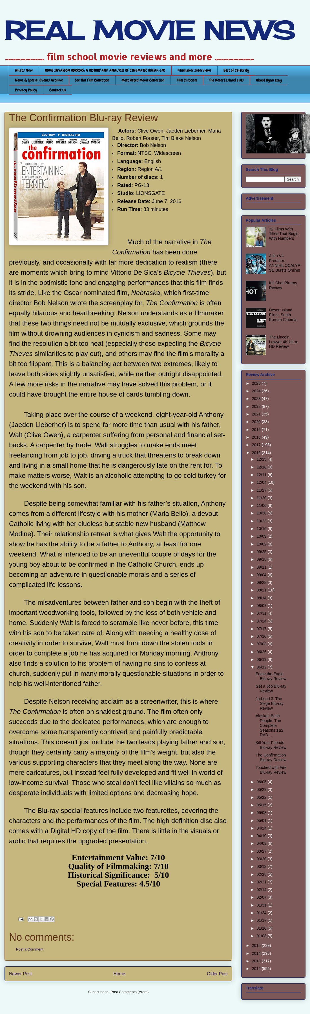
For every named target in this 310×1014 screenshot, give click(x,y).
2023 (257, 398)
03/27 (261, 851)
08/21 (261, 590)
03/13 (261, 866)
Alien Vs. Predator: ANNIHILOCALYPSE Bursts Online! (284, 263)
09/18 (261, 559)
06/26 (261, 652)
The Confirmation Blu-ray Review (271, 757)
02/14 (261, 889)
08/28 (261, 582)
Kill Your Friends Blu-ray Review (271, 745)
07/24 (261, 621)
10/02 (261, 544)
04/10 (261, 835)
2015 (257, 945)
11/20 (261, 498)
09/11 (261, 567)
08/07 (261, 605)
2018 (257, 437)
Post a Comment (29, 949)
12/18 (261, 467)
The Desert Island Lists (226, 80)
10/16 (261, 528)
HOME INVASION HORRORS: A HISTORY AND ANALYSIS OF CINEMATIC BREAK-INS (105, 70)
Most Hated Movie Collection (143, 80)
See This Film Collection (92, 80)
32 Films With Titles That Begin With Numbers (283, 234)
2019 (257, 429)
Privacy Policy (26, 90)
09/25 (261, 551)
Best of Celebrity (236, 70)
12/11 (261, 474)
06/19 (261, 659)
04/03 (261, 843)
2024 (257, 391)
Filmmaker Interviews (194, 70)
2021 (257, 414)
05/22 (261, 797)
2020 (257, 421)
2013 (257, 961)
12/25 (261, 459)
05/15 (261, 805)
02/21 (261, 882)
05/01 (261, 820)
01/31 (261, 905)
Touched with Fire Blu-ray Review (271, 770)
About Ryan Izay (269, 80)
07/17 (261, 628)
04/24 (261, 828)
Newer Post (20, 973)
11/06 (261, 505)
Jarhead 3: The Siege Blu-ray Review (270, 703)
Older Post (217, 973)
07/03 (261, 644)
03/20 (261, 859)
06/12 (261, 667)
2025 (257, 383)
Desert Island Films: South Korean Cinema (282, 315)
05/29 (261, 789)
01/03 (261, 936)
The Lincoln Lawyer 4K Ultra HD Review (283, 342)
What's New (24, 70)
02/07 (261, 897)
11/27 (261, 490)
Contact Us (57, 90)
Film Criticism (187, 80)
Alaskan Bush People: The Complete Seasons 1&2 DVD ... (269, 725)
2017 (257, 445)
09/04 (261, 575)
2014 (257, 953)
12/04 (261, 482)
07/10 (261, 636)
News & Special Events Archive (39, 80)
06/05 (261, 782)
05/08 (261, 812)
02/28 (261, 874)
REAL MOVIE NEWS (150, 30)
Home (119, 973)
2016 (257, 452)
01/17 (261, 920)
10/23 (261, 521)
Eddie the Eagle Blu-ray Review (271, 676)
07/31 (261, 613)
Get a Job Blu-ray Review (271, 688)
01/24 (261, 912)
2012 (257, 968)
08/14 (261, 598)
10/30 (261, 513)
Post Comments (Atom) (129, 992)
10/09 (261, 536)
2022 (257, 406)
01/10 (261, 928)
